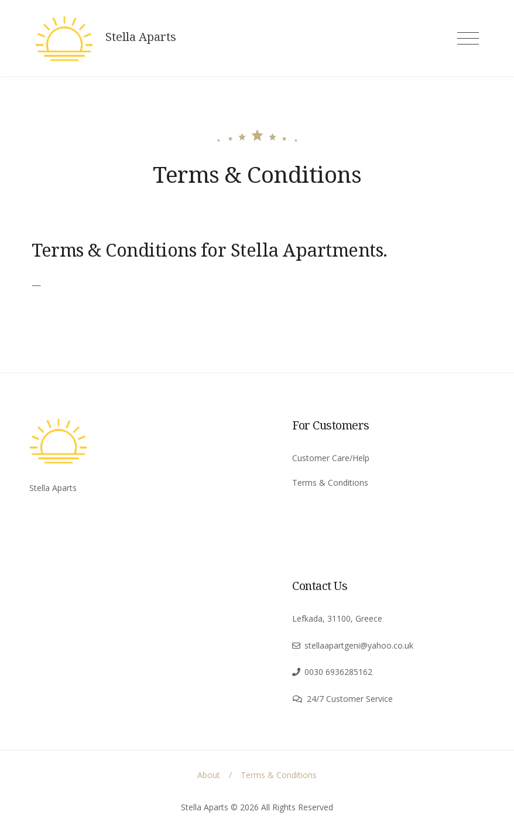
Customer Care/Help (330, 457)
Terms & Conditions (330, 482)
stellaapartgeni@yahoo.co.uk (358, 645)
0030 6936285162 (338, 671)
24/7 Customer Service (350, 698)
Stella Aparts (140, 37)
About (208, 774)
